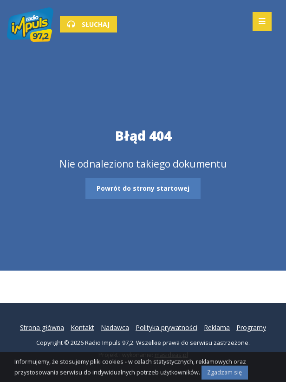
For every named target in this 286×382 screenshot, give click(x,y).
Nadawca (115, 327)
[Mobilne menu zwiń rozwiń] (262, 21)
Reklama (217, 327)
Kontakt (82, 327)
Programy (251, 327)
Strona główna (42, 327)
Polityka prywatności (166, 327)
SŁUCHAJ (88, 24)
